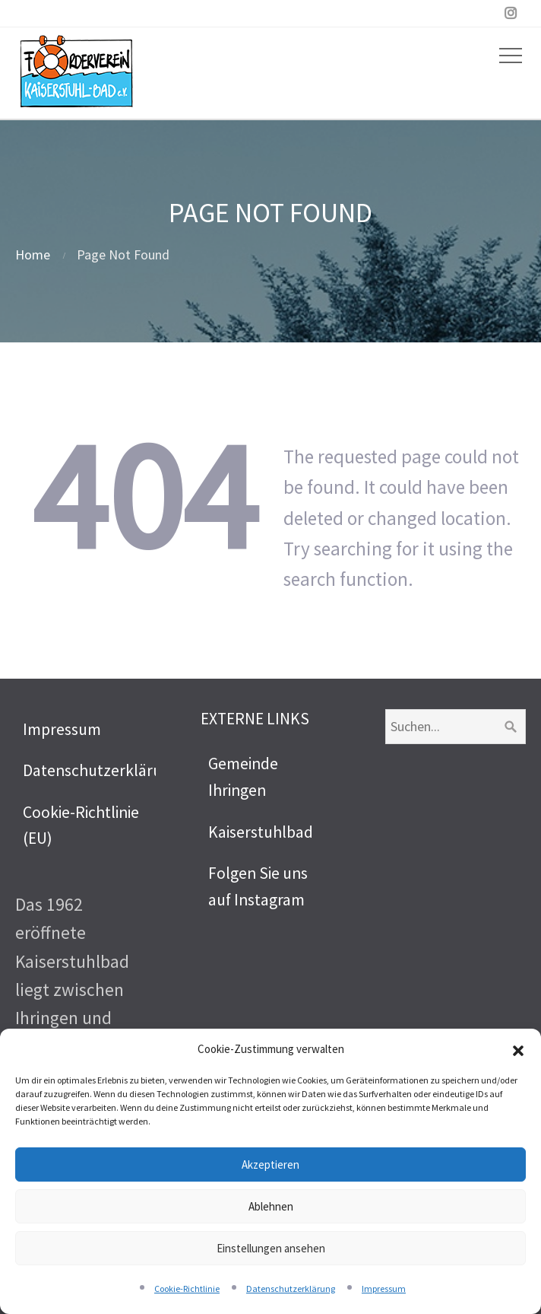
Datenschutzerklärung (290, 1288)
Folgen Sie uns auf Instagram (258, 886)
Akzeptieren (270, 1164)
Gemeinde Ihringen (243, 776)
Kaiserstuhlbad (260, 832)
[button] (518, 1049)
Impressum (384, 1288)
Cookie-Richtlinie (187, 1288)
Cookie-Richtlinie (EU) (81, 825)
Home (32, 254)
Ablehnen (270, 1206)
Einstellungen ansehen (271, 1248)
